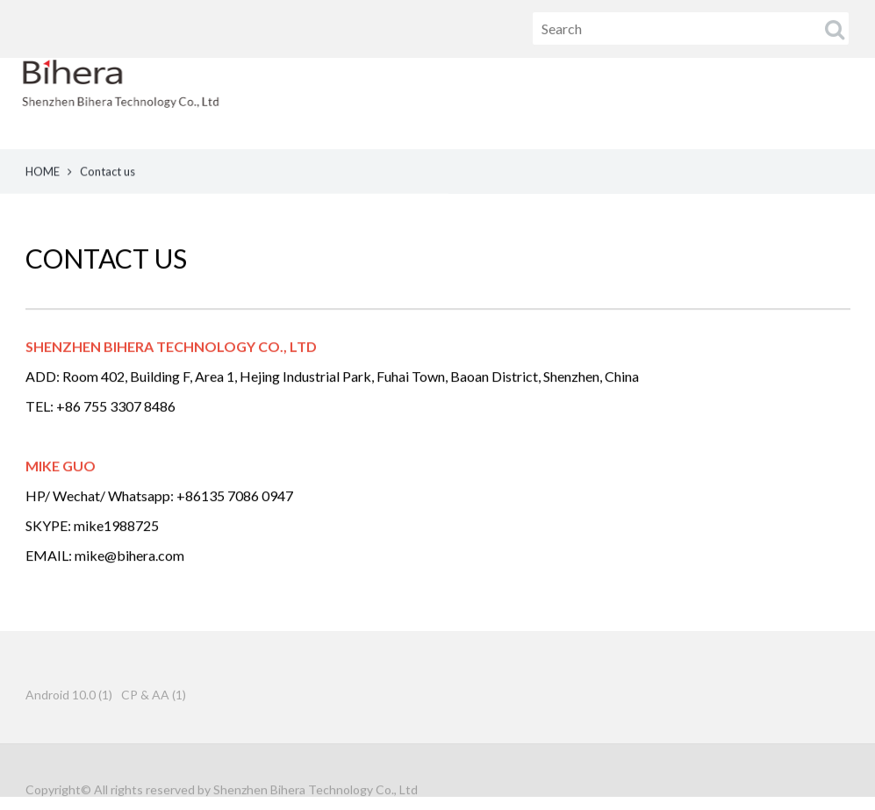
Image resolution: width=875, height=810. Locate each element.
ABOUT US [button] (725, 103)
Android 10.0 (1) (68, 704)
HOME (510, 103)
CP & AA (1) (153, 704)
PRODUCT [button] (608, 103)
